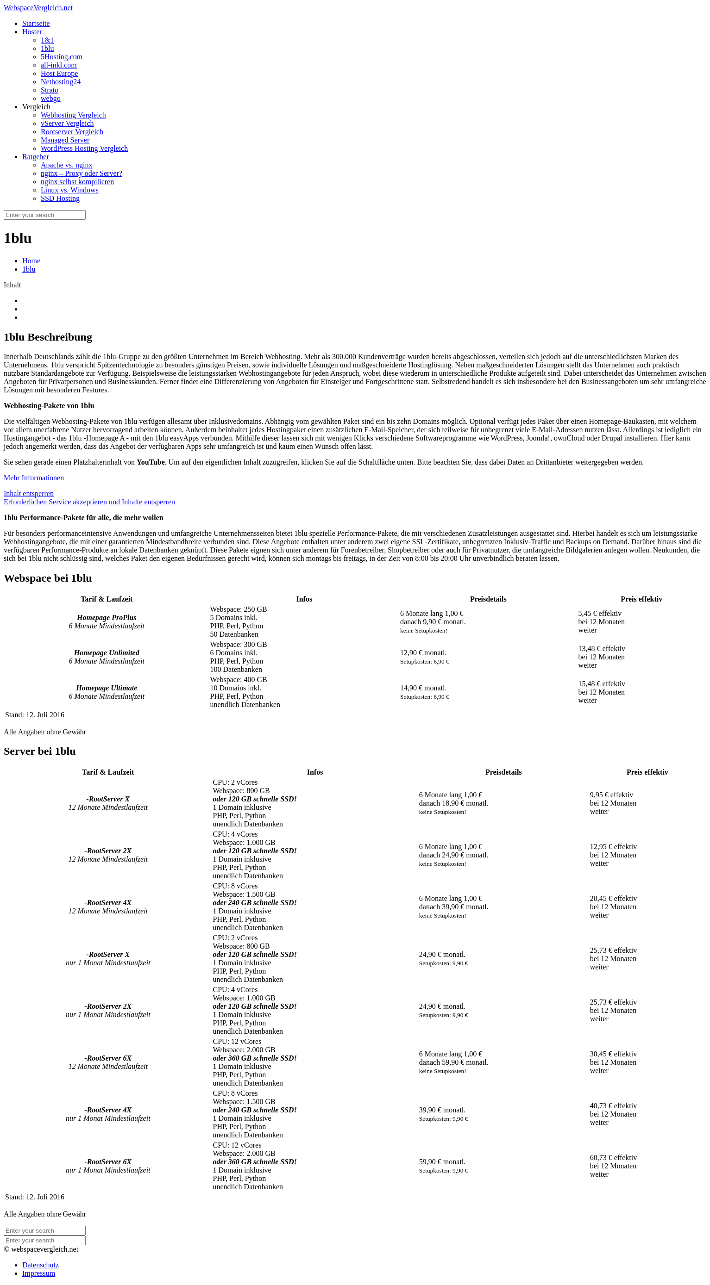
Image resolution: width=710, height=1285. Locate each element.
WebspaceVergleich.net (38, 8)
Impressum (38, 1273)
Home (31, 261)
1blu (28, 269)
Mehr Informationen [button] (34, 478)
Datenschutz (40, 1265)
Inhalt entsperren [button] (29, 493)
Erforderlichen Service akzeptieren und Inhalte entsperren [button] (89, 502)
